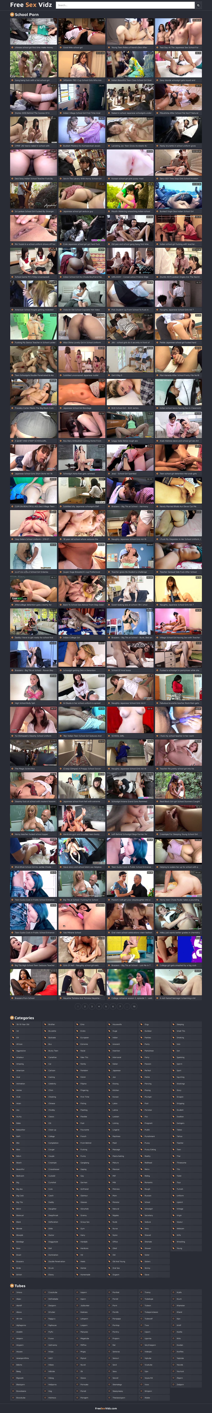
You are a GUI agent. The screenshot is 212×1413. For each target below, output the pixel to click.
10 (134, 1006)
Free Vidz (31, 4)
